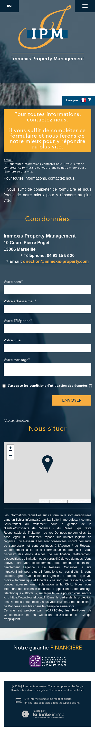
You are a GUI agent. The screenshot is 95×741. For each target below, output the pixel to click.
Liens (71, 690)
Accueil (8, 160)
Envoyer (71, 400)
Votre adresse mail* (20, 301)
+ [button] (10, 448)
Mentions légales (37, 690)
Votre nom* (13, 282)
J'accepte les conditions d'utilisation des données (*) (50, 385)
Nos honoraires (57, 690)
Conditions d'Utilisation (55, 615)
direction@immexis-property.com (56, 261)
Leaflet (44, 501)
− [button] (10, 456)
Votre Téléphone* (18, 321)
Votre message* (17, 360)
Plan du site (18, 690)
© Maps (58, 501)
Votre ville (12, 340)
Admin (80, 690)
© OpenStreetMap (79, 501)
